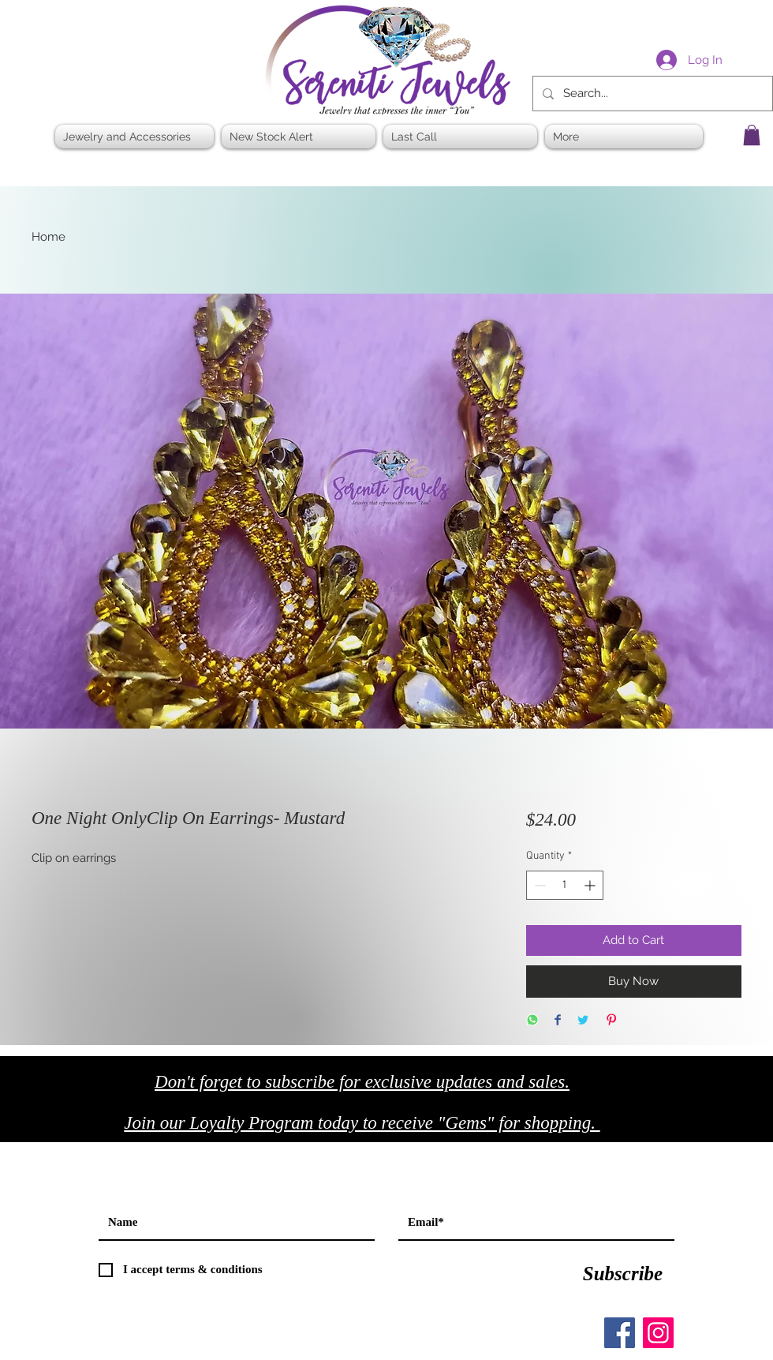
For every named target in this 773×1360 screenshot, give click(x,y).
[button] (751, 135)
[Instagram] (658, 1332)
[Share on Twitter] (583, 1020)
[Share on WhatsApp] (532, 1020)
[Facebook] (619, 1332)
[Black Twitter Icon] (719, 1127)
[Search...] (651, 94)
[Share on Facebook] (558, 1020)
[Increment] (591, 885)
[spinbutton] (564, 885)
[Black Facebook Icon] (685, 1127)
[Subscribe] (623, 1274)
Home (48, 237)
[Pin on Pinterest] (611, 1020)
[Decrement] (538, 885)
